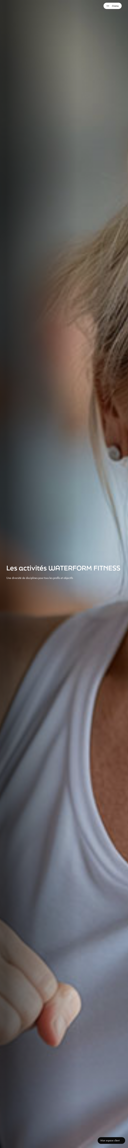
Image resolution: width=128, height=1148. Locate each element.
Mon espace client (110, 1140)
